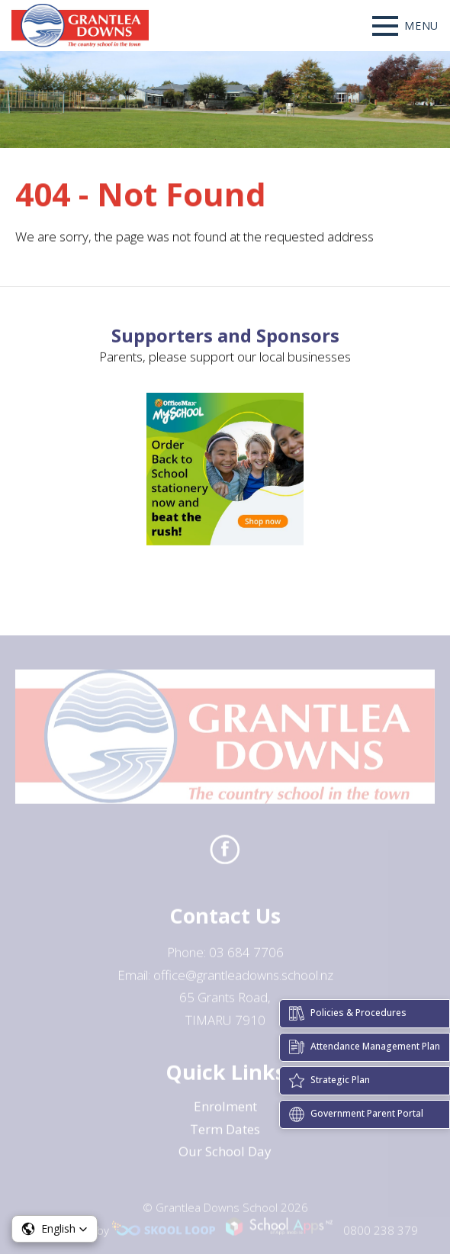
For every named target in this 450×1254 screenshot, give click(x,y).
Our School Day (225, 1155)
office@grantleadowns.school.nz (243, 978)
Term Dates (225, 1132)
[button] (54, 1229)
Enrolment (225, 1109)
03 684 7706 (246, 956)
